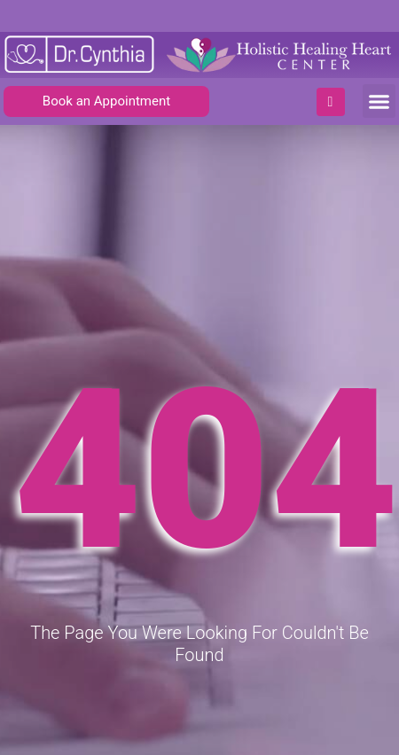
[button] (379, 101)
